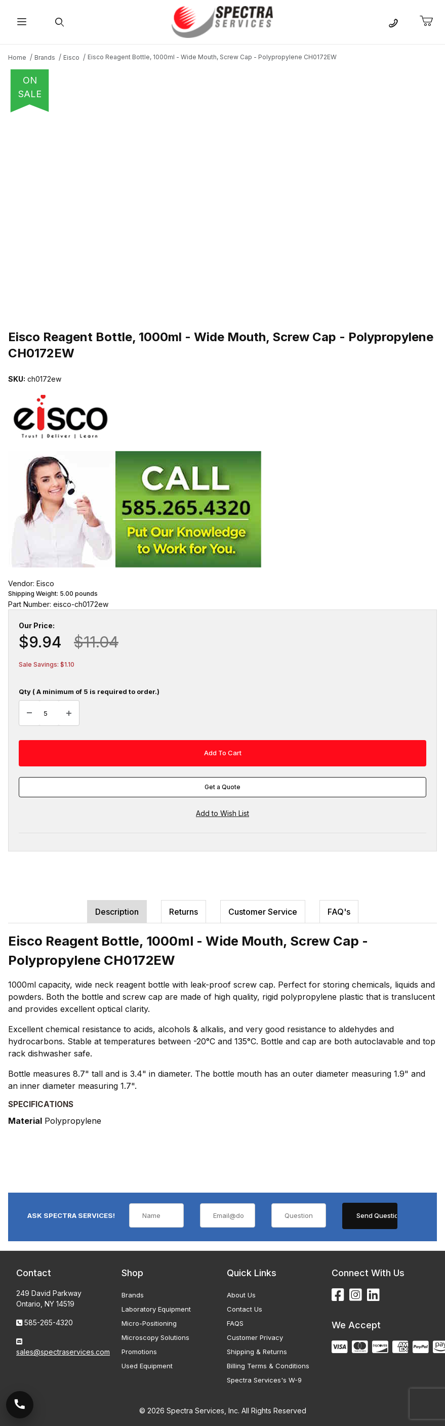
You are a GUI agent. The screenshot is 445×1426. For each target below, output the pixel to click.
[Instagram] (355, 1295)
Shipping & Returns (257, 1352)
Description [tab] (117, 912)
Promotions (139, 1352)
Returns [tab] (183, 912)
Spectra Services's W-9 (264, 1380)
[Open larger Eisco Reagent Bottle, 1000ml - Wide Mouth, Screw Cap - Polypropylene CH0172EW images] (222, 217)
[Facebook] (338, 1295)
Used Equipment (147, 1366)
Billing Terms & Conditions (268, 1366)
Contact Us (244, 1309)
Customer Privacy (255, 1337)
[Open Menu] (21, 22)
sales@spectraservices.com (63, 1352)
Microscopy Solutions (155, 1337)
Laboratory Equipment (156, 1309)
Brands (133, 1295)
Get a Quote (222, 787)
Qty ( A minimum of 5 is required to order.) (89, 691)
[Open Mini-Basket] (430, 21)
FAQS (235, 1323)
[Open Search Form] (59, 22)
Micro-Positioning (149, 1323)
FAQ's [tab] (339, 912)
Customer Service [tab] (262, 912)
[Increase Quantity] (69, 713)
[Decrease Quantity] (29, 713)
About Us (241, 1295)
